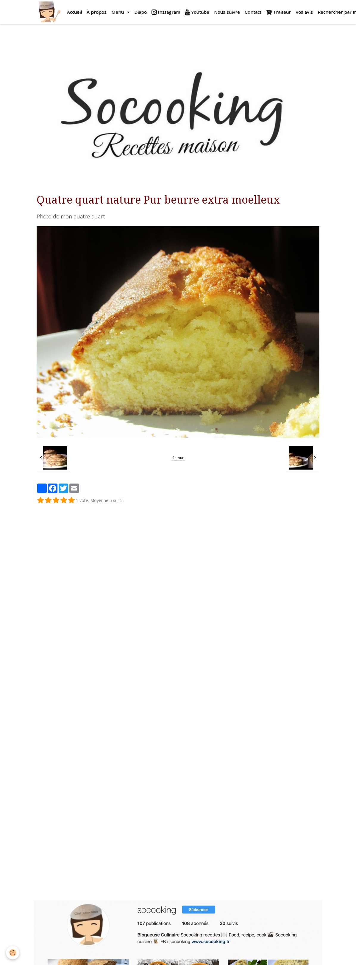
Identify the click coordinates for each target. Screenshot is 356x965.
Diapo (140, 12)
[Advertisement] (108, 37)
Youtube (197, 12)
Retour (178, 457)
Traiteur (278, 12)
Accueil (74, 12)
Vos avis (304, 12)
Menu (118, 12)
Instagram (166, 12)
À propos (97, 12)
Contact (253, 12)
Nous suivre (227, 12)
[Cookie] (12, 952)
